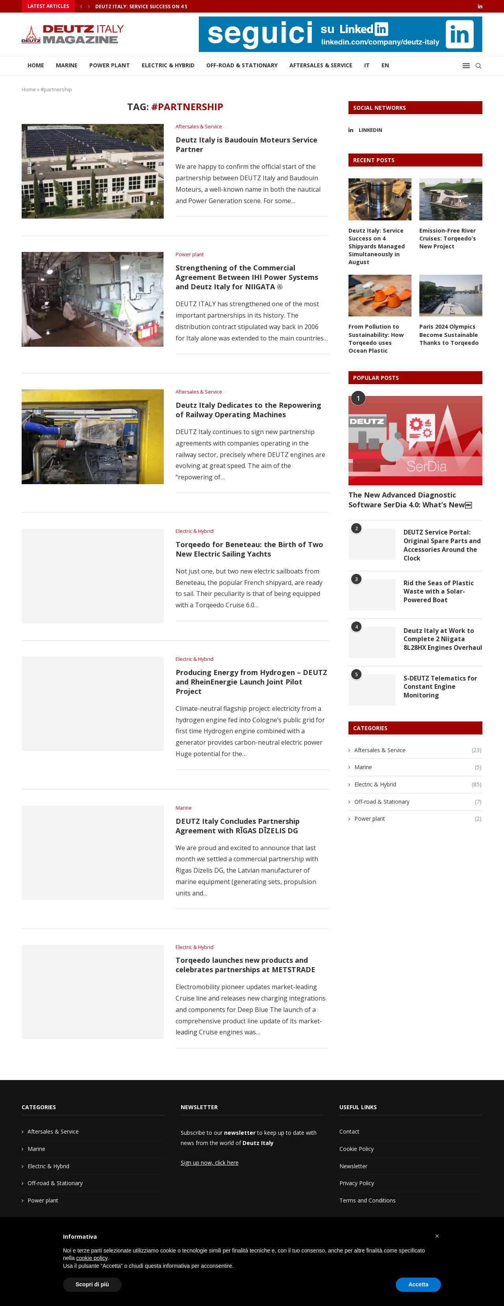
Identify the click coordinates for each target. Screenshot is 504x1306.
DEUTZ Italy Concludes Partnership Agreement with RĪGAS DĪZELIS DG (238, 827)
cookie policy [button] (91, 1258)
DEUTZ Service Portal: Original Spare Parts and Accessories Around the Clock (442, 544)
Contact (349, 1134)
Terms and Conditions (367, 1202)
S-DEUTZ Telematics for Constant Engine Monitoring (441, 690)
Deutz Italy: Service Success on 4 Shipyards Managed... (168, 6)
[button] (437, 1236)
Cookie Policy (356, 1151)
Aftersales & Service (320, 65)
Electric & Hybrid (168, 65)
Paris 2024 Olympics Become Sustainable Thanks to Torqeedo (448, 333)
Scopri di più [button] (92, 1284)
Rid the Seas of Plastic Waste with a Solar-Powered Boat (439, 591)
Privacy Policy (356, 1185)
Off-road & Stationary (242, 65)
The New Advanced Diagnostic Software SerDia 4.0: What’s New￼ (410, 497)
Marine (67, 65)
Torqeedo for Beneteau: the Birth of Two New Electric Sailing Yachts (249, 550)
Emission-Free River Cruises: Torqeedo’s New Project (447, 238)
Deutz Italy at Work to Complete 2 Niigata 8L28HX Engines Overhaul (439, 642)
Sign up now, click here (210, 1165)
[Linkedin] (480, 6)
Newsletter (353, 1168)
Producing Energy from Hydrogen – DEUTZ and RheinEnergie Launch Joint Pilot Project (251, 683)
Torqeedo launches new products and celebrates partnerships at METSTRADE (245, 967)
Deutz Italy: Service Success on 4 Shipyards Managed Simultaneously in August (376, 246)
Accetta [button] (418, 1284)
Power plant (109, 65)
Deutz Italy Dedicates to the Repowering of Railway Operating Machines (248, 410)
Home (36, 65)
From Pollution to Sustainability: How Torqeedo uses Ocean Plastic (379, 337)
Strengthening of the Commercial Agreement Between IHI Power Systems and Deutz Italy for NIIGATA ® (247, 278)
